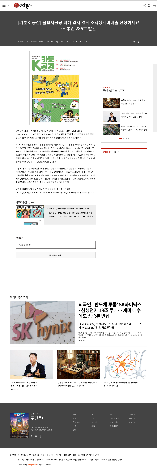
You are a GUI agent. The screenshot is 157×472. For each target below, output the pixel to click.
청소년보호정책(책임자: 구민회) (88, 455)
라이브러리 (114, 422)
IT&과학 (95, 422)
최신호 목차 (114, 418)
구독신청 (131, 418)
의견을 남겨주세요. (25, 245)
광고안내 (131, 422)
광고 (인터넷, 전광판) (32, 455)
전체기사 (76, 430)
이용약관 (59, 455)
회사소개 (21, 455)
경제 (93, 414)
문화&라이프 (78, 422)
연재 (111, 414)
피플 (93, 426)
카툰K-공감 (21, 202)
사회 (74, 418)
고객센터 (52, 455)
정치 (74, 414)
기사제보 (131, 414)
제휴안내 (44, 455)
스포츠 (75, 426)
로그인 (154, 6)
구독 (32, 202)
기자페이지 (114, 426)
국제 (93, 418)
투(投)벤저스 (110, 90)
